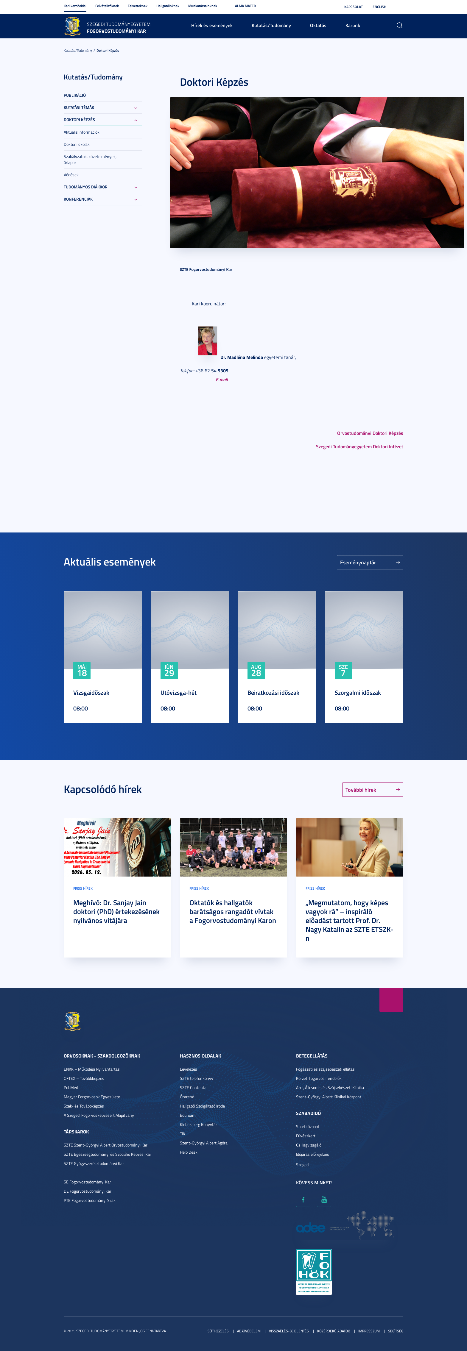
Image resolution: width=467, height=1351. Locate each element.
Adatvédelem (249, 1330)
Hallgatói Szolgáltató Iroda (202, 1106)
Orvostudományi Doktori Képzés (370, 432)
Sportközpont (308, 1126)
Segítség (395, 1330)
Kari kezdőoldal (75, 5)
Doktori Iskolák (77, 144)
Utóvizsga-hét (179, 692)
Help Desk (188, 1152)
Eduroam (188, 1115)
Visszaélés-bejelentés (289, 1330)
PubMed (71, 1087)
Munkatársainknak (202, 5)
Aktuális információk (81, 132)
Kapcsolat (353, 6)
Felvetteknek (137, 5)
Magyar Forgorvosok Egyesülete (92, 1096)
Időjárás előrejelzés (312, 1154)
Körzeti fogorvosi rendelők (319, 1078)
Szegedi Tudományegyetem (118, 24)
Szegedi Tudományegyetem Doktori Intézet (359, 446)
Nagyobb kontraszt (399, 6)
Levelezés (188, 1069)
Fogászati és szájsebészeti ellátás (325, 1069)
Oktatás (318, 25)
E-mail (222, 379)
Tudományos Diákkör (86, 187)
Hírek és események (212, 25)
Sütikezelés (218, 1330)
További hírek (360, 790)
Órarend (187, 1096)
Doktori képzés (107, 50)
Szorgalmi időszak (358, 692)
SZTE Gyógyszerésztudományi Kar (94, 1163)
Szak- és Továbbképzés (84, 1106)
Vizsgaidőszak (91, 692)
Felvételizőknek (107, 5)
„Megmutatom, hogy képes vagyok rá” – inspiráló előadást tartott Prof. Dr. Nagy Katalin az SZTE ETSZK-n (349, 920)
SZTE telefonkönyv (196, 1078)
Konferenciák (78, 199)
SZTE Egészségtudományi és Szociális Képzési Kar (107, 1154)
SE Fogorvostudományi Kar (87, 1182)
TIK (182, 1133)
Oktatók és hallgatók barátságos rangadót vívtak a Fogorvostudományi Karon (232, 911)
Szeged (302, 1164)
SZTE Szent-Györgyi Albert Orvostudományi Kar (105, 1145)
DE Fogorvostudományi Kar (87, 1191)
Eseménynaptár (358, 562)
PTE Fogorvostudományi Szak (90, 1200)
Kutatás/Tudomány (271, 25)
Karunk (352, 25)
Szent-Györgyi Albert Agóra (204, 1143)
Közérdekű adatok (333, 1330)
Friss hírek (83, 888)
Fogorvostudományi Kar (116, 30)
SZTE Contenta (193, 1087)
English (379, 6)
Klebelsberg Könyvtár (198, 1124)
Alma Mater (245, 5)
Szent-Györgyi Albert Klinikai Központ (328, 1096)
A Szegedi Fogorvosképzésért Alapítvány (99, 1115)
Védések (71, 174)
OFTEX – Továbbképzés (84, 1078)
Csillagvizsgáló (308, 1145)
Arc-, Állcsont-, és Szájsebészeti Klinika (330, 1087)
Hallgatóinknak (167, 5)
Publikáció (75, 95)
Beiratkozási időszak (273, 692)
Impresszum (369, 1330)
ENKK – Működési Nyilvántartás (92, 1069)
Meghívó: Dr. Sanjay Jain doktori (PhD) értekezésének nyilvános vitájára (116, 911)
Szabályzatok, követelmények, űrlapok (90, 159)
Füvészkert (305, 1135)
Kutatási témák (79, 107)
